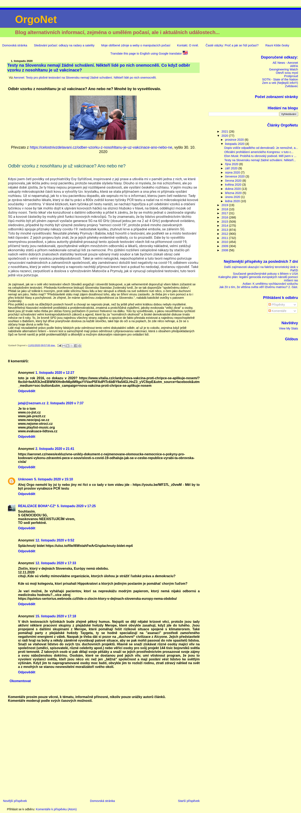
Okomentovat (20, 681)
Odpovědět (26, 391)
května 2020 (233, 184)
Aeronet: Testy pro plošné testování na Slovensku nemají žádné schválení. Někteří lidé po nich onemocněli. (85, 77)
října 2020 (232, 164)
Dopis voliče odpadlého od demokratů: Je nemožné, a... (261, 147)
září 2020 (232, 168)
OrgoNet (36, 19)
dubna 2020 (233, 188)
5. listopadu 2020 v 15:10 (53, 479)
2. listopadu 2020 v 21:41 (55, 449)
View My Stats (288, 328)
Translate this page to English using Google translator (149, 53)
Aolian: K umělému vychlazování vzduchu (270, 283)
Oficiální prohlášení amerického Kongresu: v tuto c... (258, 152)
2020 (225, 135)
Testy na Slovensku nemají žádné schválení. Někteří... (260, 160)
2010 (225, 242)
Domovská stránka (14, 45)
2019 (225, 205)
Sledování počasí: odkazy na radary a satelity (64, 45)
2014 (225, 225)
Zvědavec (291, 86)
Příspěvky (276, 304)
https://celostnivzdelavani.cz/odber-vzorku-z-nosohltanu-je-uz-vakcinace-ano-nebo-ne (101, 147)
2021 (225, 131)
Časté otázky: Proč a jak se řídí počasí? (232, 45)
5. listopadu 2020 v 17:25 (76, 506)
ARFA (294, 66)
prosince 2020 (235, 139)
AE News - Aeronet (285, 62)
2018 (225, 209)
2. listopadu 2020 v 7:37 (65, 403)
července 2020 (235, 176)
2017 (225, 213)
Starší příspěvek (189, 801)
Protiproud (291, 76)
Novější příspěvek (15, 801)
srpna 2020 (233, 172)
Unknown (25, 479)
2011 (225, 238)
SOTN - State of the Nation (280, 79)
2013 (225, 229)
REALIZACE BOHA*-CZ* (37, 506)
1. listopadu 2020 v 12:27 (55, 372)
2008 (225, 250)
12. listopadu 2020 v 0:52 (55, 540)
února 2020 (233, 197)
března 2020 (234, 193)
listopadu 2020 (235, 143)
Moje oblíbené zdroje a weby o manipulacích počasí (135, 45)
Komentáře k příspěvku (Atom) (56, 809)
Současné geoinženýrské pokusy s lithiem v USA (265, 273)
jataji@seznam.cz (31, 403)
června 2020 (233, 180)
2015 (225, 221)
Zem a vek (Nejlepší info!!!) (280, 82)
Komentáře (277, 311)
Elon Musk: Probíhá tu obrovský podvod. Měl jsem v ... (260, 156)
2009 (225, 246)
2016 (225, 217)
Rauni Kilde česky (277, 45)
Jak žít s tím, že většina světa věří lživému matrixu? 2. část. (258, 287)
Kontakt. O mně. (188, 45)
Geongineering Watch (283, 69)
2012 (225, 233)
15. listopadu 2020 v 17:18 (56, 616)
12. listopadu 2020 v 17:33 (56, 563)
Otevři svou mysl (287, 72)
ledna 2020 (233, 201)
